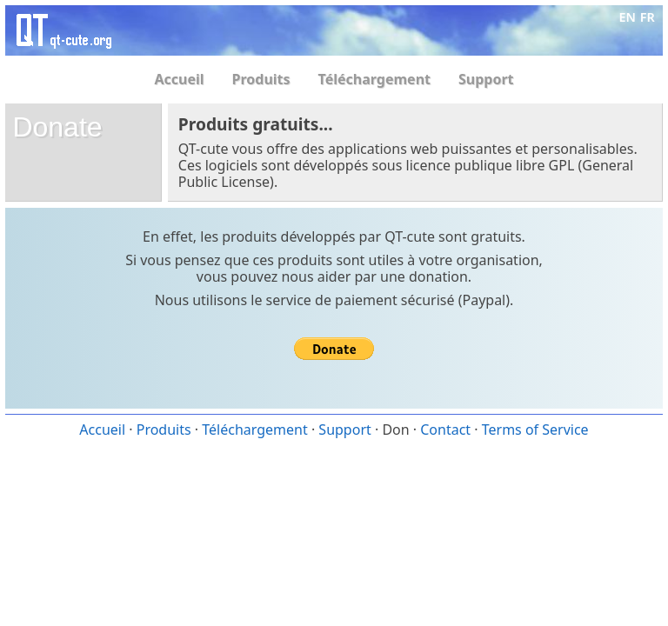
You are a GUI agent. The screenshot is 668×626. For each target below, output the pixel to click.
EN (627, 17)
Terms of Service (535, 429)
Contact (445, 429)
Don (395, 429)
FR (647, 17)
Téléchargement (374, 79)
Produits (261, 79)
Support (486, 79)
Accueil (179, 79)
